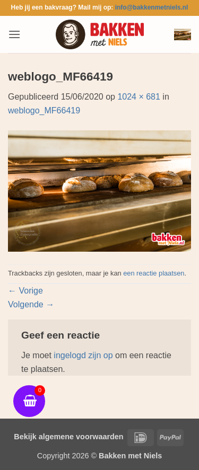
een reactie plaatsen (153, 273)
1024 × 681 (138, 96)
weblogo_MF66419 (44, 110)
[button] (14, 34)
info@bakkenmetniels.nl (151, 7)
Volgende (31, 304)
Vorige (25, 290)
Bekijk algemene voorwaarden (68, 436)
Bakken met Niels (130, 455)
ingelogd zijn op (83, 355)
